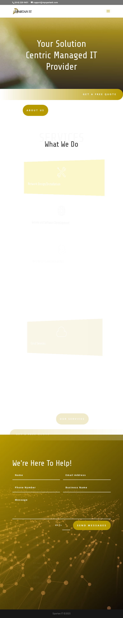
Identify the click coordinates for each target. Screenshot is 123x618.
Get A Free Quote (98, 94)
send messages (92, 525)
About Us (30, 110)
